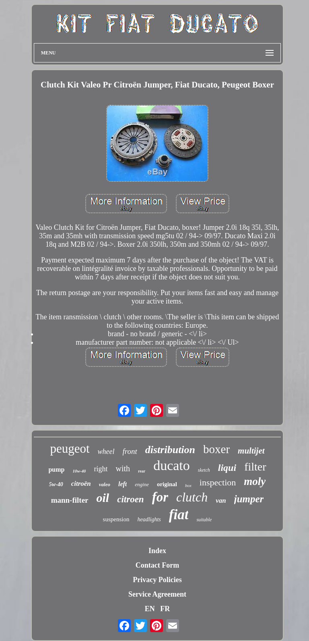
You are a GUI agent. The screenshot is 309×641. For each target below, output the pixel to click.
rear (141, 471)
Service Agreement (157, 594)
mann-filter (70, 500)
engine (142, 484)
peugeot (69, 448)
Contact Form (157, 565)
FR (165, 609)
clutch (192, 497)
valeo (104, 484)
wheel (106, 451)
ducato (171, 465)
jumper (249, 498)
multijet (251, 451)
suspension (116, 519)
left (122, 484)
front (130, 451)
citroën (81, 483)
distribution (170, 450)
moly (255, 481)
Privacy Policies (157, 580)
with (122, 468)
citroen (130, 499)
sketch (204, 470)
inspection (218, 482)
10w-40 (79, 470)
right (100, 469)
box (188, 485)
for (160, 497)
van (221, 500)
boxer (216, 449)
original (167, 484)
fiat (179, 514)
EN (150, 609)
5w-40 (56, 484)
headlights (149, 519)
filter (255, 466)
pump (56, 469)
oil (103, 497)
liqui (227, 467)
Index (157, 551)
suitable (204, 519)
